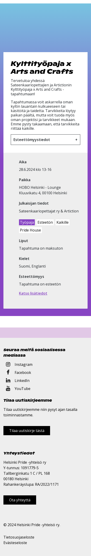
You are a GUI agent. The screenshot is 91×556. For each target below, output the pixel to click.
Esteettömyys (31, 276)
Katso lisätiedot (33, 293)
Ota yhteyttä (19, 499)
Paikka (24, 180)
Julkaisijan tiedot (34, 203)
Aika (23, 162)
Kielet (24, 259)
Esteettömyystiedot (31, 139)
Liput (23, 241)
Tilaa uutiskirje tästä (26, 430)
